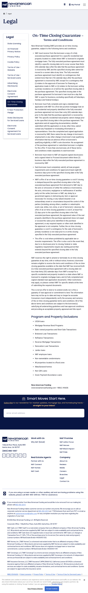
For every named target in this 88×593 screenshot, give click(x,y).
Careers (63, 471)
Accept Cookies (52, 590)
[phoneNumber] (64, 4)
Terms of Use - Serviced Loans (14, 76)
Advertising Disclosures (12, 84)
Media (62, 468)
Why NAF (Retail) (38, 442)
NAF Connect (36, 465)
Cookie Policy (13, 62)
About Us (63, 461)
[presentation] (44, 423)
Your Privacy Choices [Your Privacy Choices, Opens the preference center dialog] (35, 590)
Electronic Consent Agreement (12, 94)
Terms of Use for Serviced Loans (69, 574)
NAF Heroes (64, 445)
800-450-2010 (32, 495)
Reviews (63, 465)
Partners (54, 577)
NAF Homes (35, 468)
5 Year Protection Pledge (15, 111)
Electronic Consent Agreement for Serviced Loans (14, 129)
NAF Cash (35, 471)
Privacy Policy (13, 56)
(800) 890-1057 (9, 451)
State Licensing (14, 43)
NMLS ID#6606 (12, 574)
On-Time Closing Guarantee (15, 103)
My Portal (74, 5)
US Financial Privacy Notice (13, 50)
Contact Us (64, 481)
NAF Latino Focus (67, 442)
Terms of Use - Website (14, 68)
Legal (10, 14)
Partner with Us (37, 461)
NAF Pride (63, 452)
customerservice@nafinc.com (26, 513)
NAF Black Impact (67, 449)
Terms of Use (50, 574)
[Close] (84, 581)
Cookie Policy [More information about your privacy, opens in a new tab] (57, 585)
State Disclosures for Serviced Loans (15, 119)
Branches (64, 475)
